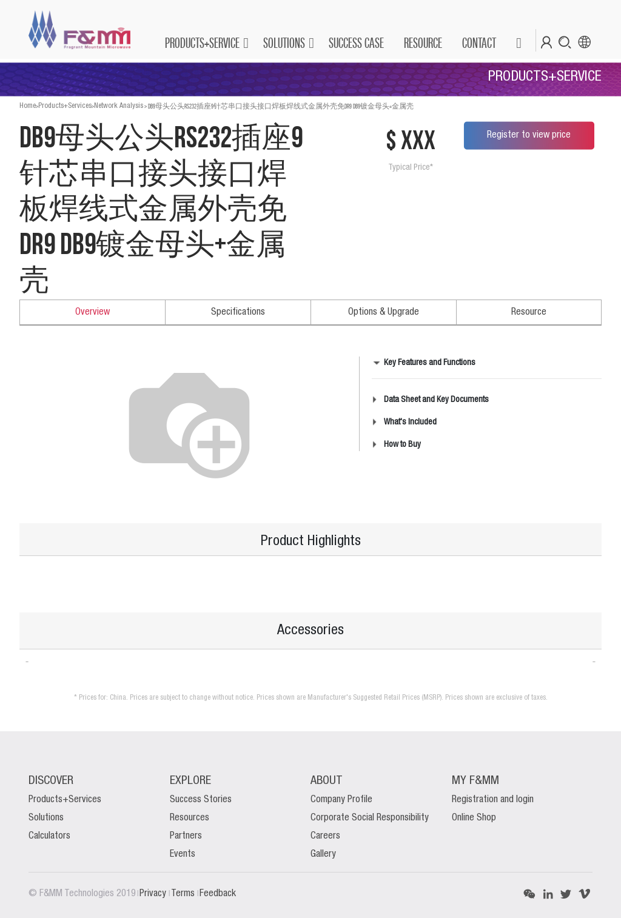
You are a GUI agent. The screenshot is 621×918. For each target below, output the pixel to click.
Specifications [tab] (238, 312)
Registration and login (493, 800)
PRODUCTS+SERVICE (202, 43)
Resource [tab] (528, 312)
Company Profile (341, 800)
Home (27, 105)
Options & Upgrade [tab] (383, 312)
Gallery (323, 854)
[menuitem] (356, 43)
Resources (189, 818)
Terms (184, 894)
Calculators (49, 836)
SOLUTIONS (284, 43)
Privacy (154, 894)
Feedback (218, 894)
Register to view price (529, 135)
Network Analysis (118, 105)
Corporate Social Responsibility (369, 818)
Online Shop (474, 818)
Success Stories (201, 800)
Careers (325, 836)
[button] (518, 43)
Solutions (46, 818)
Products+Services (65, 105)
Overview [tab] (92, 312)
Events (182, 854)
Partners (186, 836)
